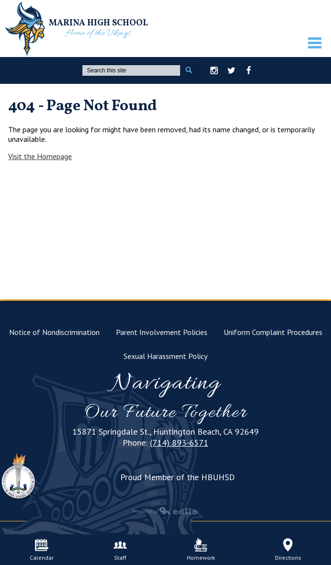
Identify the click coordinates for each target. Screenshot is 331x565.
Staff (120, 549)
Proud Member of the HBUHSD (177, 477)
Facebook (248, 72)
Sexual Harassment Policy (165, 356)
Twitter (231, 72)
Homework (201, 549)
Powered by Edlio (165, 510)
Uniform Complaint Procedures (273, 332)
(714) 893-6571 (179, 442)
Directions (288, 549)
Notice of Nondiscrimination (54, 332)
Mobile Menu (314, 42)
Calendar (42, 549)
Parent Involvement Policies (161, 332)
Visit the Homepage (40, 156)
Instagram (214, 72)
